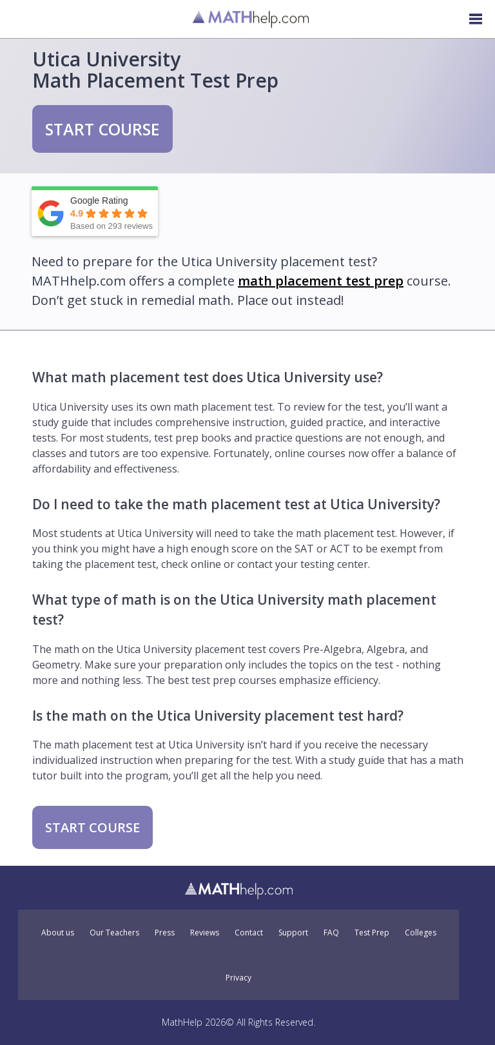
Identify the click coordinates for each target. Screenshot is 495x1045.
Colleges (420, 933)
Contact (249, 933)
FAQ (331, 933)
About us (57, 933)
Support (293, 933)
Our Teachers (114, 933)
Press (165, 933)
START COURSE (102, 129)
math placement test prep (320, 280)
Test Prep (371, 933)
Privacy (238, 978)
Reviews (204, 933)
